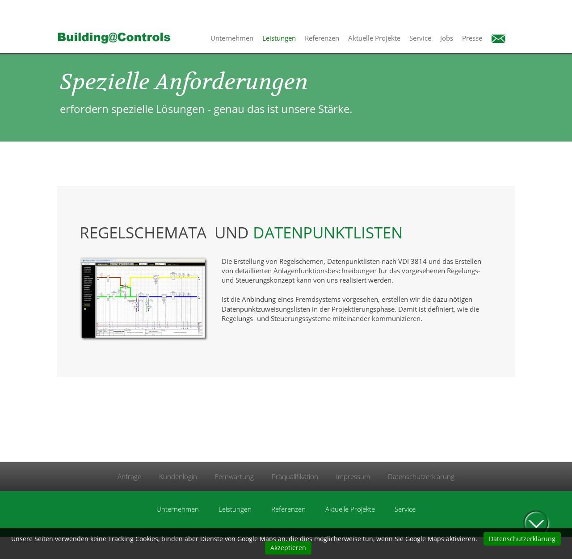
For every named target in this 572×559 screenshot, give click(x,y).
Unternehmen (231, 37)
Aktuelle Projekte (374, 37)
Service (420, 37)
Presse (472, 37)
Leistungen (279, 37)
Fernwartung (234, 476)
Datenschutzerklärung (421, 476)
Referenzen (322, 37)
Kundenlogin (178, 476)
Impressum (353, 476)
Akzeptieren (288, 548)
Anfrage (129, 476)
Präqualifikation (295, 476)
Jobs (446, 37)
